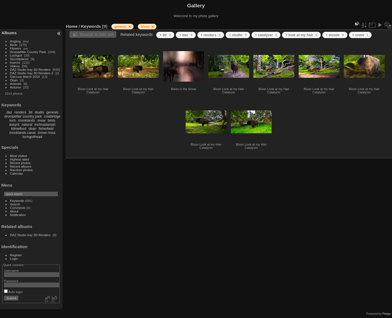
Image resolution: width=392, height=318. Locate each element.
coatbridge (52, 116)
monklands (26, 120)
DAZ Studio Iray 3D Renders (30, 69)
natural (27, 124)
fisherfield (46, 128)
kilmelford (18, 128)
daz (9, 112)
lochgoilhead (32, 137)
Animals (16, 83)
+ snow (360, 35)
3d (30, 112)
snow (41, 120)
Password (11, 281)
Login (14, 258)
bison (145, 27)
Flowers (15, 48)
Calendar (16, 173)
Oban (14, 80)
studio (39, 112)
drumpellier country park (23, 116)
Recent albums (20, 166)
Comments (18, 207)
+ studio (238, 35)
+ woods (335, 35)
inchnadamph (45, 124)
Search (15, 204)
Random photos (21, 170)
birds (51, 120)
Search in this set (97, 34)
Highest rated (19, 159)
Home (72, 26)
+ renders (211, 35)
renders (20, 112)
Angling (15, 41)
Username (11, 270)
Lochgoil (16, 55)
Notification (18, 215)
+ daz (185, 35)
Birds (13, 45)
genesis (52, 112)
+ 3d (165, 35)
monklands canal (23, 133)
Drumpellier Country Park (28, 52)
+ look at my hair (301, 35)
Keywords (17, 200)
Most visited (18, 156)
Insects (15, 62)
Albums (9, 32)
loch (13, 120)
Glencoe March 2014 (25, 76)
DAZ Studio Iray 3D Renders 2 (31, 73)
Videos (15, 66)
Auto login (13, 292)
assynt (14, 124)
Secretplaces (19, 59)
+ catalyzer (266, 35)
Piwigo (386, 313)
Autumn (15, 87)
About (14, 211)
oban (32, 128)
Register (16, 255)
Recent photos (20, 163)
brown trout (46, 133)
